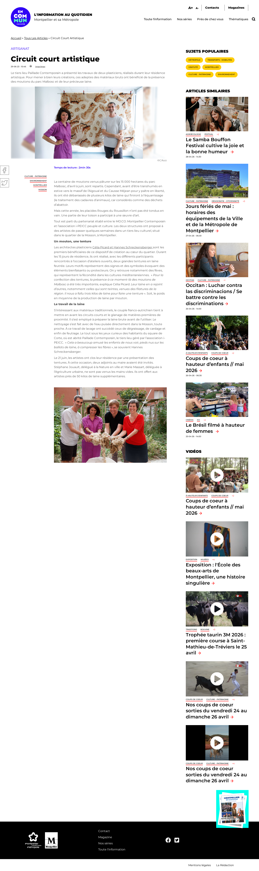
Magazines (236, 7)
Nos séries (184, 19)
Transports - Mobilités (220, 60)
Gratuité (193, 67)
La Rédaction (225, 865)
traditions (191, 629)
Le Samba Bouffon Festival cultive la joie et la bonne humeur (215, 145)
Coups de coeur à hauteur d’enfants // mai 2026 (215, 364)
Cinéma (189, 420)
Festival (209, 134)
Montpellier (40, 185)
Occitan (190, 280)
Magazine (105, 837)
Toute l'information (158, 19)
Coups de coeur (219, 353)
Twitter (4, 182)
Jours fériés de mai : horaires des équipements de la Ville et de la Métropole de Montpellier (214, 218)
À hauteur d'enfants (197, 353)
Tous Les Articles (36, 38)
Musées (205, 559)
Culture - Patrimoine (35, 176)
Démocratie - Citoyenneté (225, 201)
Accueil (16, 38)
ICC (198, 420)
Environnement (38, 181)
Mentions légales (199, 865)
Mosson (42, 190)
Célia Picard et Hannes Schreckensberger (122, 247)
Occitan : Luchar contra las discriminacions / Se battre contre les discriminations (214, 294)
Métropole (194, 60)
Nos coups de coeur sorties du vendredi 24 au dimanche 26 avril (216, 711)
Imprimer (40, 66)
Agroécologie (193, 134)
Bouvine (205, 629)
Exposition (191, 559)
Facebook (4, 170)
